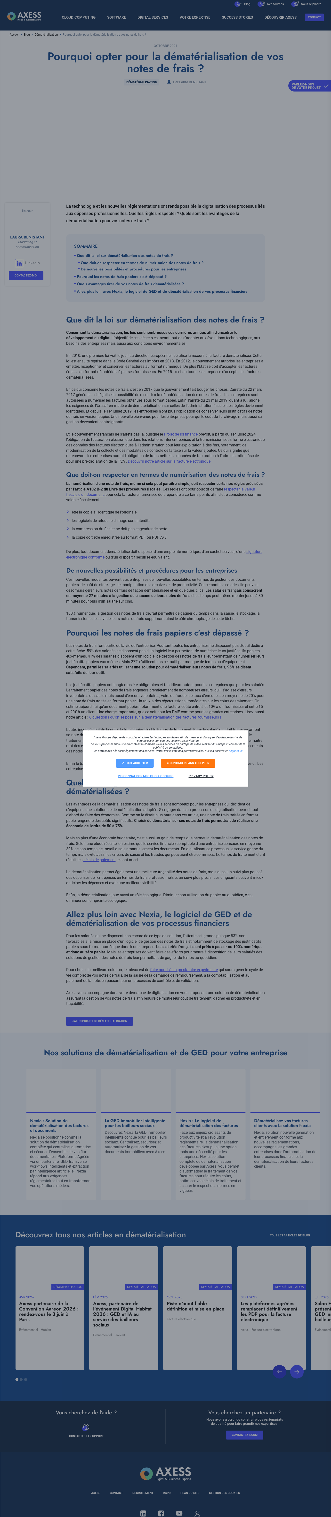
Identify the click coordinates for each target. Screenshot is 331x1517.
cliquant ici (235, 751)
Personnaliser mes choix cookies (145, 775)
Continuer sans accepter (188, 763)
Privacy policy (201, 775)
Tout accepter (134, 763)
